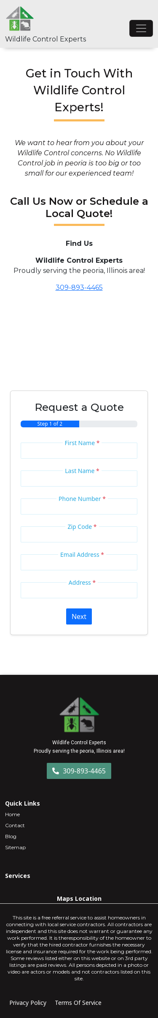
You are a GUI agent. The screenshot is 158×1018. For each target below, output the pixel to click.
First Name (82, 443)
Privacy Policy (27, 1003)
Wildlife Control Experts (45, 39)
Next (79, 616)
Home (12, 814)
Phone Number (82, 499)
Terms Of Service (78, 1003)
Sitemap (15, 847)
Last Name (82, 471)
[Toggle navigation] (141, 28)
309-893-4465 (79, 287)
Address (82, 582)
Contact (15, 825)
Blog (10, 836)
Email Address (82, 554)
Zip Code (81, 527)
